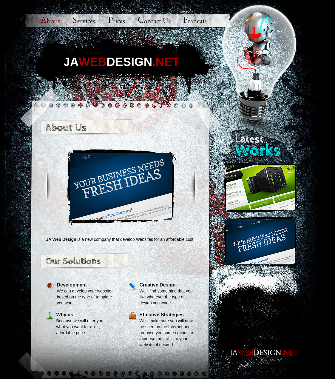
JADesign (122, 61)
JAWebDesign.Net (78, 350)
